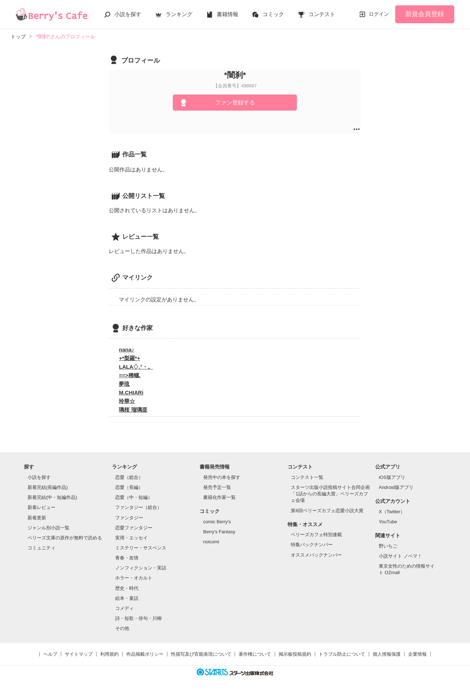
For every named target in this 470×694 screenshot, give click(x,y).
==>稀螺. (129, 375)
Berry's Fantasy (219, 531)
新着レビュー (41, 507)
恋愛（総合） (129, 477)
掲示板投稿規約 (295, 654)
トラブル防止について (342, 654)
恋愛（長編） (129, 487)
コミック (273, 14)
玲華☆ (127, 401)
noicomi (211, 541)
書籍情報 (227, 14)
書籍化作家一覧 (219, 497)
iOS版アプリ (392, 477)
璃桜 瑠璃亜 (133, 410)
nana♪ (126, 349)
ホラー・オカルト (133, 578)
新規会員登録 (424, 14)
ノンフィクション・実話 (140, 568)
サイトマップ (79, 654)
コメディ (124, 608)
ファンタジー (129, 517)
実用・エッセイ (131, 537)
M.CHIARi (131, 392)
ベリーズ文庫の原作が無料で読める (65, 537)
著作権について (255, 654)
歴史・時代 (126, 588)
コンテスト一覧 (307, 477)
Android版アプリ (396, 487)
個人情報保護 (387, 654)
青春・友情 (126, 557)
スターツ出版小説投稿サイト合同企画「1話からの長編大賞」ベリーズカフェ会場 (330, 494)
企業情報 (417, 654)
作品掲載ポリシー (144, 654)
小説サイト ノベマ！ (400, 556)
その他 (122, 628)
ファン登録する (235, 103)
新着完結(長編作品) (48, 487)
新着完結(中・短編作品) (52, 497)
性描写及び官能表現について (201, 654)
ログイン (379, 14)
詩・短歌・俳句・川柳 (138, 618)
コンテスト (321, 14)
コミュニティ (41, 547)
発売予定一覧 (217, 487)
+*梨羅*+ (129, 358)
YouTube (388, 521)
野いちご (388, 546)
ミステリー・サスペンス (140, 547)
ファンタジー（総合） (138, 507)
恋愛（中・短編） (133, 497)
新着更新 (37, 517)
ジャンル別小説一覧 (48, 527)
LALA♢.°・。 (136, 367)
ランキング (179, 14)
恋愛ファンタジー (133, 527)
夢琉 (124, 384)
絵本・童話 (126, 598)
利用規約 (109, 654)
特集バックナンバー (312, 544)
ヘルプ (50, 654)
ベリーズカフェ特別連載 (316, 534)
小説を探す (127, 14)
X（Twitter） (392, 511)
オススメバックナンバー (316, 555)
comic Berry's (217, 521)
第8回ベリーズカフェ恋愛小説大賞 (327, 510)
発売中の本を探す (221, 477)
